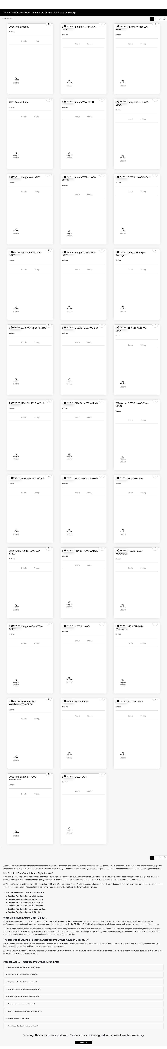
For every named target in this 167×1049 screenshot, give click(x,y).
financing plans (90, 884)
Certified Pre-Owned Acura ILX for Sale (25, 912)
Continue (83, 1042)
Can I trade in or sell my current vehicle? (21, 1004)
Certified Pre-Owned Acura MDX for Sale (25, 896)
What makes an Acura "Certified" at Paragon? (23, 974)
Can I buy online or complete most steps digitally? (24, 989)
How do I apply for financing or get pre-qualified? (24, 996)
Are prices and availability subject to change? (23, 1026)
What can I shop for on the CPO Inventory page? (24, 967)
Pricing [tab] (36, 41)
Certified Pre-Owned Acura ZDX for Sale (25, 906)
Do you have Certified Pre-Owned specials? (22, 982)
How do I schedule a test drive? (18, 1018)
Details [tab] (24, 41)
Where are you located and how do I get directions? (25, 1011)
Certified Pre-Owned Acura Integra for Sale (26, 909)
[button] (68, 26)
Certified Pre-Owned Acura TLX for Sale (25, 903)
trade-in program (134, 884)
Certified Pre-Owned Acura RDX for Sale (25, 899)
